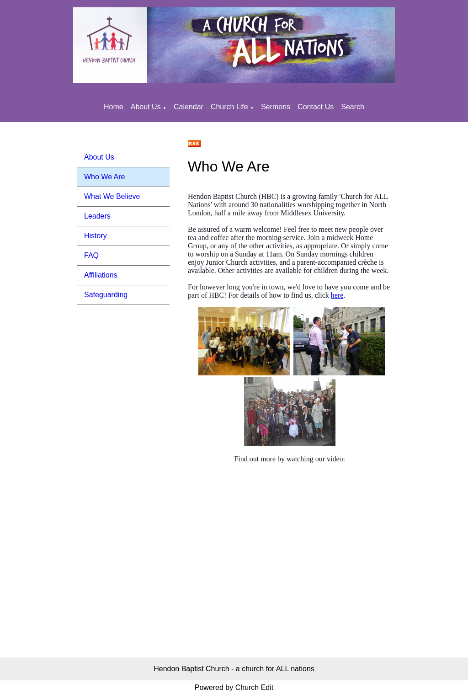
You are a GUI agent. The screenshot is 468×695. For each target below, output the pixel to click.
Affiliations (100, 275)
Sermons (275, 107)
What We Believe (112, 196)
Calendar (188, 107)
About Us (146, 107)
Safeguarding (106, 295)
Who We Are (104, 177)
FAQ (91, 255)
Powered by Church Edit (234, 687)
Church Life (229, 107)
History (95, 236)
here (337, 295)
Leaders (97, 216)
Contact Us (316, 107)
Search (352, 107)
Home (113, 107)
